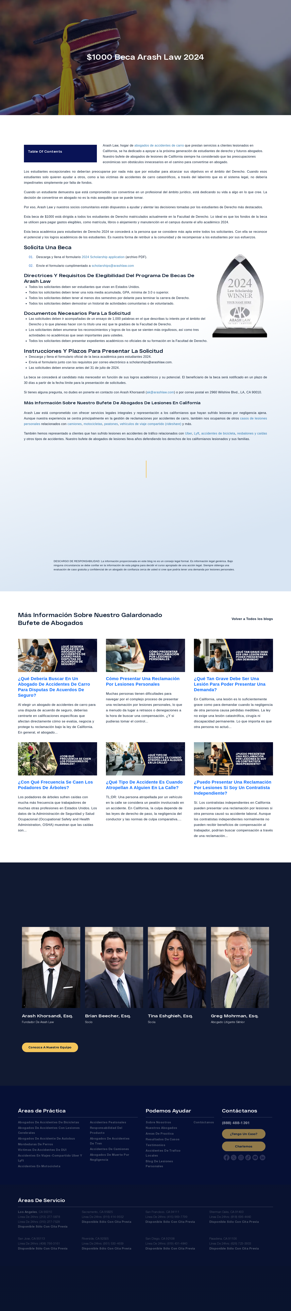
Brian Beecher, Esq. (108, 1015)
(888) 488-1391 (236, 1125)
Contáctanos (204, 1124)
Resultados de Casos (163, 1141)
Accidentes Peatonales (108, 1124)
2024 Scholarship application (103, 258)
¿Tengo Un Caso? (243, 1136)
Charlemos (243, 1148)
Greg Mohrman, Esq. (235, 1015)
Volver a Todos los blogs (252, 618)
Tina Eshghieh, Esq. (170, 1015)
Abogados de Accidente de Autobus (46, 1140)
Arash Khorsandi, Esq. (47, 1015)
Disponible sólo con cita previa (43, 1231)
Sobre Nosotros (158, 1124)
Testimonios (155, 1147)
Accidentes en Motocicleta (39, 1168)
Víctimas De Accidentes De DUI (42, 1152)
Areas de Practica (160, 1135)
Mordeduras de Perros (35, 1146)
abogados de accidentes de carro (159, 147)
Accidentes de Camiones (109, 1151)
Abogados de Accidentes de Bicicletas (48, 1124)
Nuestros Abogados (161, 1130)
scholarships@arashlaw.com (113, 267)
